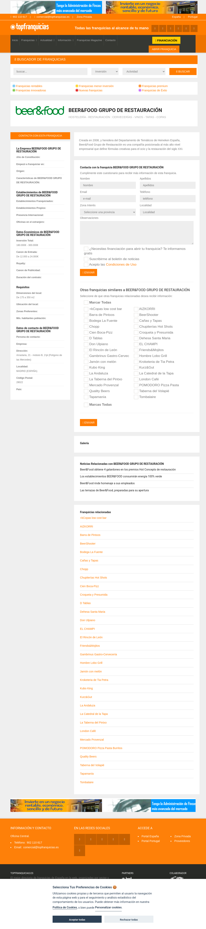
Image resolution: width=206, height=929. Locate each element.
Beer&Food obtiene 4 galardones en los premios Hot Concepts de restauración (128, 469)
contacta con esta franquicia (40, 135)
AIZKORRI (144, 309)
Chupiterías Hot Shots (153, 327)
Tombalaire (145, 397)
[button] (104, 59)
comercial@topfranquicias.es (52, 16)
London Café (146, 379)
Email (83, 192)
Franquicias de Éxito (152, 90)
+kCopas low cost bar (103, 309)
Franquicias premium (153, 86)
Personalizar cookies (108, 907)
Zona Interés (88, 205)
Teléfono (145, 192)
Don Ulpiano (96, 344)
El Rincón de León (100, 350)
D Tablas (93, 338)
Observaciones (89, 217)
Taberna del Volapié (151, 391)
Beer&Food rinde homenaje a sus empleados (107, 483)
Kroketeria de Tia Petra (154, 362)
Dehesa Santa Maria (152, 338)
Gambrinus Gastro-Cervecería (106, 356)
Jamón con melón (100, 362)
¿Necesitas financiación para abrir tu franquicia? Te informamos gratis (135, 251)
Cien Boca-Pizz (98, 332)
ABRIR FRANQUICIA (164, 49)
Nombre (85, 178)
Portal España (150, 836)
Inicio (15, 40)
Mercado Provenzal (101, 385)
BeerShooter (146, 315)
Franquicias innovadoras (29, 90)
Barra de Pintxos (99, 315)
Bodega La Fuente (100, 321)
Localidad (146, 205)
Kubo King (94, 367)
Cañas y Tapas (148, 321)
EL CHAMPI (146, 344)
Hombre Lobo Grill (150, 356)
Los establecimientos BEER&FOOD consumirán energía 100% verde (121, 476)
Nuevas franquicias (88, 90)
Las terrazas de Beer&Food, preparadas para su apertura (114, 490)
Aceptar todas (77, 919)
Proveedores (182, 841)
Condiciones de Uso (121, 264)
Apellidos (145, 178)
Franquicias (29, 40)
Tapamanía (95, 397)
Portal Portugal (151, 841)
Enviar (89, 272)
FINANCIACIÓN (166, 40)
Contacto (110, 40)
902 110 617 (18, 16)
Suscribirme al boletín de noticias (111, 259)
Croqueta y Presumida (153, 332)
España (176, 16)
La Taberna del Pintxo (103, 379)
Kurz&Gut (144, 367)
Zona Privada (84, 16)
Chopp (91, 327)
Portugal (193, 16)
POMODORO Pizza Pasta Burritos (156, 385)
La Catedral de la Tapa (154, 373)
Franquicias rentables (27, 86)
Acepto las (110, 264)
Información (66, 40)
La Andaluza (96, 373)
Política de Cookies (65, 907)
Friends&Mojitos (149, 350)
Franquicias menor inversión (94, 86)
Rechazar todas (129, 919)
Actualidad (47, 40)
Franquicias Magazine (89, 40)
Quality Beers (97, 391)
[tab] (104, 59)
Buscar (183, 71)
